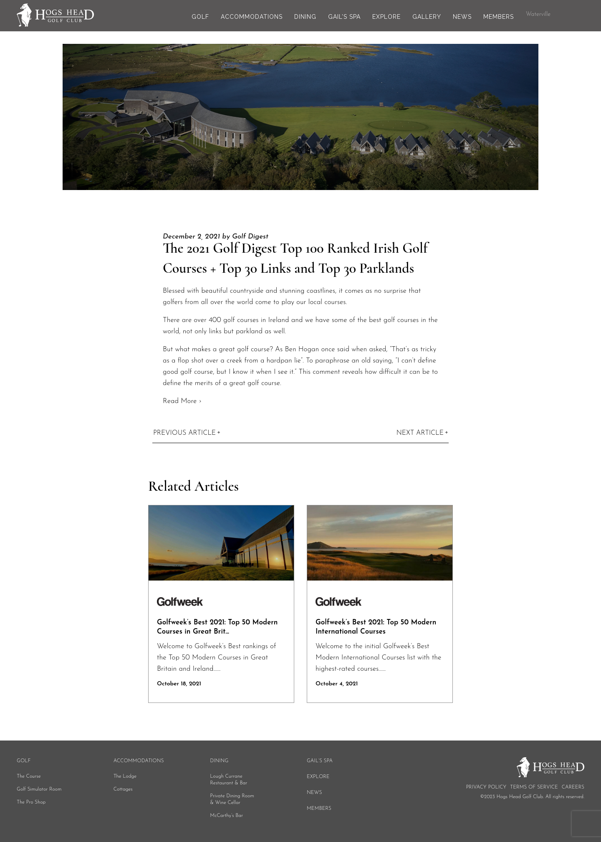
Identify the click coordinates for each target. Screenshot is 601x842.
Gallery (426, 16)
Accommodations (252, 16)
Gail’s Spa (344, 16)
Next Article (420, 433)
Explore (386, 16)
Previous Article (184, 433)
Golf (200, 16)
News (462, 16)
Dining (305, 16)
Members (498, 16)
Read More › (182, 401)
